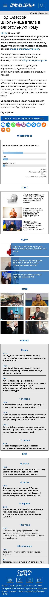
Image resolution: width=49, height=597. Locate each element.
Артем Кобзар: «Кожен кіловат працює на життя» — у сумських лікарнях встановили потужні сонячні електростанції (24, 429)
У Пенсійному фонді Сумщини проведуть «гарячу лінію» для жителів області (23, 405)
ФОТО (24, 289)
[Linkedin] (8, 124)
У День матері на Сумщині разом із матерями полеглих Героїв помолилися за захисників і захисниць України (24, 448)
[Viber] (23, 124)
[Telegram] (28, 124)
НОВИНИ (24, 340)
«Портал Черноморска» (34, 60)
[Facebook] (3, 124)
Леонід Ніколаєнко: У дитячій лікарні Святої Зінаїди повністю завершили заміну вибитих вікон (24, 358)
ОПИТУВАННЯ (24, 136)
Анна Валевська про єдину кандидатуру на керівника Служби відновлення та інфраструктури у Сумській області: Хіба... (33, 213)
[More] (8, 130)
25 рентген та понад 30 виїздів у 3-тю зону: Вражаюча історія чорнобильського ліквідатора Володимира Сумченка (24, 471)
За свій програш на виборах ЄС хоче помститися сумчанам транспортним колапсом (27, 262)
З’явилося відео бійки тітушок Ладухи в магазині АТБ (27, 275)
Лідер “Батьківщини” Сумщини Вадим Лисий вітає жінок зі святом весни (29, 248)
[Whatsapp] (13, 124)
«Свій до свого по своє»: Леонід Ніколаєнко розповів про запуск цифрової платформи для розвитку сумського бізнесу (24, 417)
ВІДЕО (24, 240)
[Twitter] (38, 124)
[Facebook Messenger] (33, 124)
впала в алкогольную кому (24, 48)
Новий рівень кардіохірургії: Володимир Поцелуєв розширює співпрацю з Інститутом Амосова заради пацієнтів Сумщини (23, 513)
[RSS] (3, 130)
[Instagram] (18, 124)
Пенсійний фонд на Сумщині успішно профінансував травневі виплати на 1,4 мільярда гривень (22, 370)
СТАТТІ (24, 188)
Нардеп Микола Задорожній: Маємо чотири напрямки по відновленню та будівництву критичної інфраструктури (33, 226)
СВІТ (24, 454)
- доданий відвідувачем (36, 176)
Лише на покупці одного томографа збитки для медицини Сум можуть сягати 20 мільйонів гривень (34, 198)
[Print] (44, 124)
